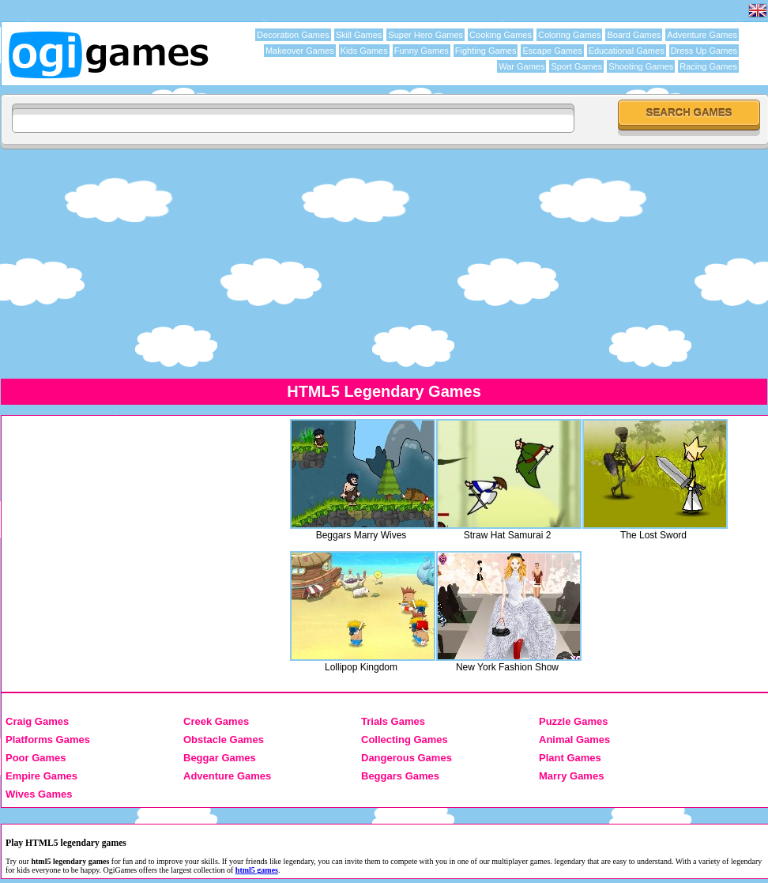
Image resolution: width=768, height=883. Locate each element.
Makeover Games (299, 50)
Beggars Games (400, 776)
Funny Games (421, 50)
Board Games (634, 35)
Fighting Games (486, 50)
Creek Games (216, 721)
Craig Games (37, 721)
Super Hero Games (425, 35)
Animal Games (574, 739)
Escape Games (552, 50)
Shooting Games (640, 66)
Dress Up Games (704, 50)
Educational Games (626, 50)
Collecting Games (404, 739)
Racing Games (708, 66)
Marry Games (571, 776)
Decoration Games (293, 35)
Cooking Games (500, 35)
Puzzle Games (573, 721)
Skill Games (359, 35)
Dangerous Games (406, 758)
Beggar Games (219, 758)
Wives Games (39, 794)
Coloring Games (569, 35)
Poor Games (36, 758)
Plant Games (570, 758)
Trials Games (393, 721)
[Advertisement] (384, 263)
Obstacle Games (223, 739)
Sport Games (576, 66)
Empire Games (41, 776)
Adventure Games (702, 35)
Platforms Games (48, 739)
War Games (521, 66)
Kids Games (364, 50)
